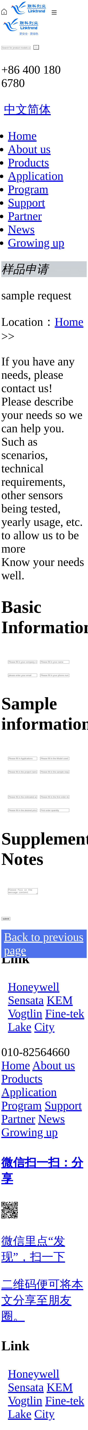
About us (29, 149)
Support (26, 202)
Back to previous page (43, 944)
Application (35, 176)
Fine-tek (64, 1013)
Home (22, 135)
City (44, 1027)
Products (28, 162)
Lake (19, 1027)
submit (6, 919)
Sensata (26, 1000)
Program (28, 189)
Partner (25, 216)
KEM (60, 1000)
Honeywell (33, 986)
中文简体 (27, 109)
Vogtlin (25, 1013)
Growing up (36, 242)
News (21, 229)
